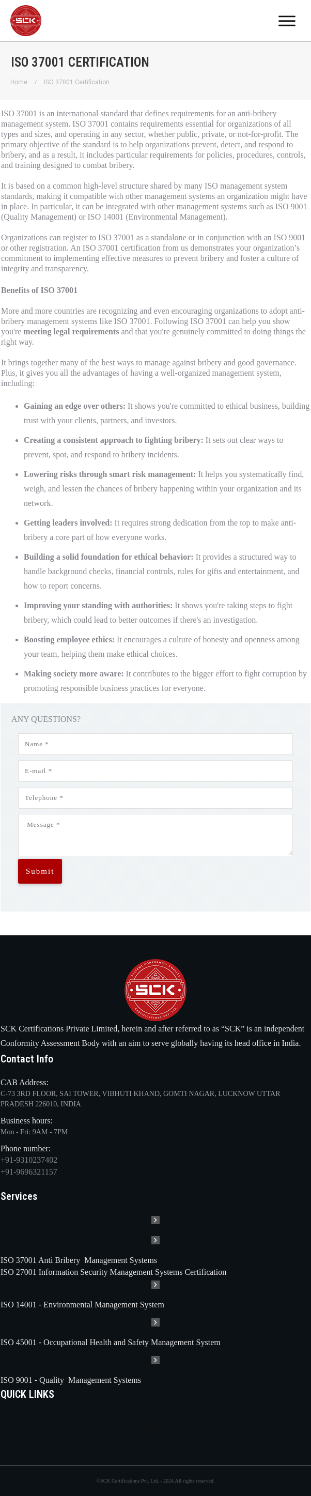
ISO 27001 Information (40, 1272)
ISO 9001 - (20, 1380)
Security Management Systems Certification (154, 1272)
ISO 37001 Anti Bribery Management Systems (79, 1260)
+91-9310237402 (29, 1159)
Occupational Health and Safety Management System (132, 1342)
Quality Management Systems (90, 1380)
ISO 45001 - (22, 1342)
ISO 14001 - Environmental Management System (82, 1304)
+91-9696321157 (29, 1171)
